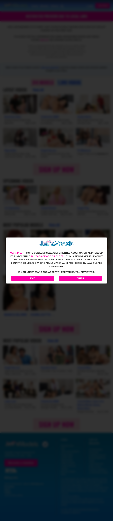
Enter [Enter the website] (80, 278)
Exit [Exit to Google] (32, 278)
